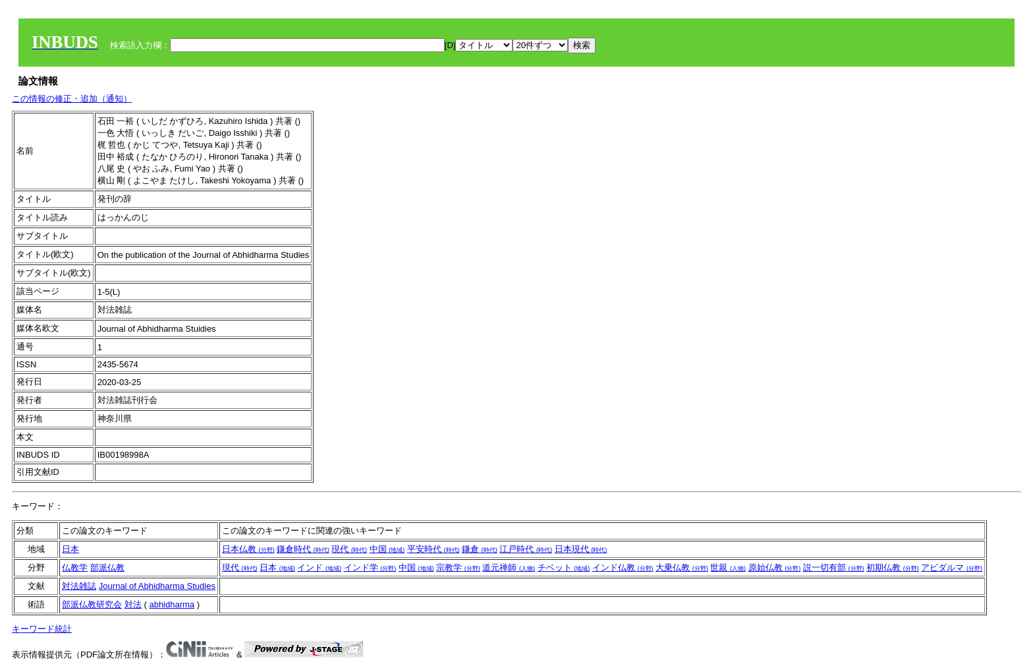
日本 (70, 549)
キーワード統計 (42, 629)
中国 (387, 549)
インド (319, 567)
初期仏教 (892, 567)
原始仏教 (774, 567)
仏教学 (75, 567)
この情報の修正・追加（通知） (72, 99)
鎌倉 (479, 549)
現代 (349, 549)
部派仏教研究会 (92, 604)
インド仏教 (623, 567)
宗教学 (458, 567)
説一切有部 (833, 567)
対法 (133, 604)
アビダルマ (951, 567)
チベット (564, 567)
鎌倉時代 (303, 549)
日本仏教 (248, 549)
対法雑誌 (79, 586)
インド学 (370, 567)
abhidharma (171, 604)
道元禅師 (508, 567)
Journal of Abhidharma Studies (157, 586)
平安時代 (433, 549)
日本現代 (581, 549)
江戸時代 (525, 549)
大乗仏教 (682, 567)
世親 (728, 567)
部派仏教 (107, 567)
